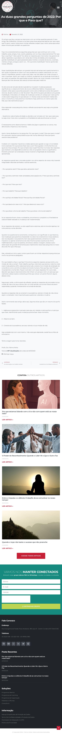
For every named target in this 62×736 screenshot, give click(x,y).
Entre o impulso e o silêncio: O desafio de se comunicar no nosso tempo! (28, 499)
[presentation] (16, 599)
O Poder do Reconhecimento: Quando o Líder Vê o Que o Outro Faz (30, 456)
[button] (58, 7)
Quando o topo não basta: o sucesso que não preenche (24, 542)
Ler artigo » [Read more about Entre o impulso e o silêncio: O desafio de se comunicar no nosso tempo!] (7, 506)
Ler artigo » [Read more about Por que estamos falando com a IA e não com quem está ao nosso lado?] (7, 420)
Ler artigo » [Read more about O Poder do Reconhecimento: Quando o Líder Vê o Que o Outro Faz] (7, 462)
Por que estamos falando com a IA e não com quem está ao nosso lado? (29, 413)
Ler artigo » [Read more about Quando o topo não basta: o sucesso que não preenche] (7, 548)
